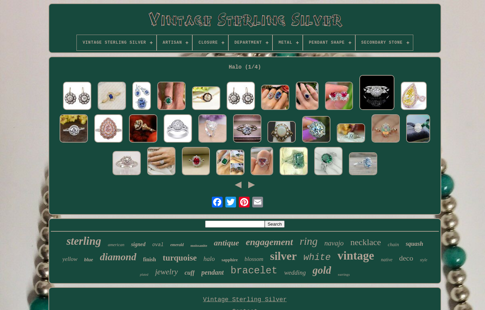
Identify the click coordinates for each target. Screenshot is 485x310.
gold (322, 270)
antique (226, 242)
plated (144, 274)
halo (209, 258)
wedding (295, 272)
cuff (190, 272)
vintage (355, 255)
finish (149, 259)
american (116, 244)
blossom (254, 259)
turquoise (180, 257)
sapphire (230, 259)
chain (393, 244)
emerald (177, 244)
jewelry (166, 272)
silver (283, 256)
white (317, 258)
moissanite (199, 245)
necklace (365, 242)
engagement (269, 242)
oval (158, 244)
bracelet (253, 270)
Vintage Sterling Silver (245, 299)
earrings (344, 274)
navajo (334, 243)
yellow (69, 259)
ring (309, 241)
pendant (212, 272)
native (386, 259)
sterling (83, 241)
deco (406, 258)
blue (88, 259)
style (423, 260)
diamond (118, 256)
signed (138, 244)
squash (414, 243)
